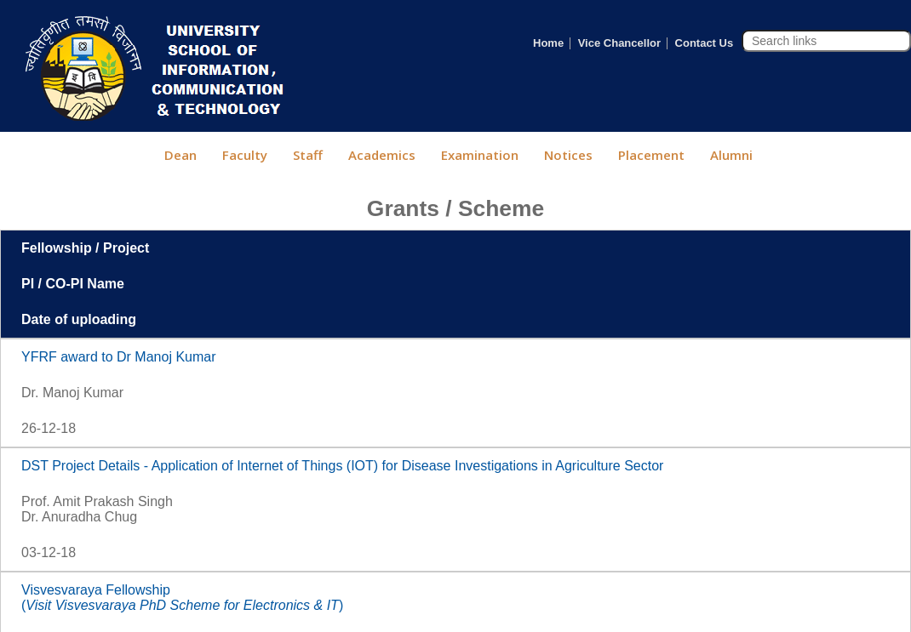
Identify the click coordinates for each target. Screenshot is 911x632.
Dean (180, 154)
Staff (308, 154)
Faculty (244, 154)
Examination (480, 154)
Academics (381, 154)
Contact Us (704, 43)
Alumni (731, 154)
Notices (568, 154)
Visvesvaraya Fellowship (95, 590)
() (182, 605)
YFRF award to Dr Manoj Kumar (118, 357)
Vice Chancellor (619, 43)
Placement (651, 154)
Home (548, 43)
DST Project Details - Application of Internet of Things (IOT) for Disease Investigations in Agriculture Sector (342, 465)
